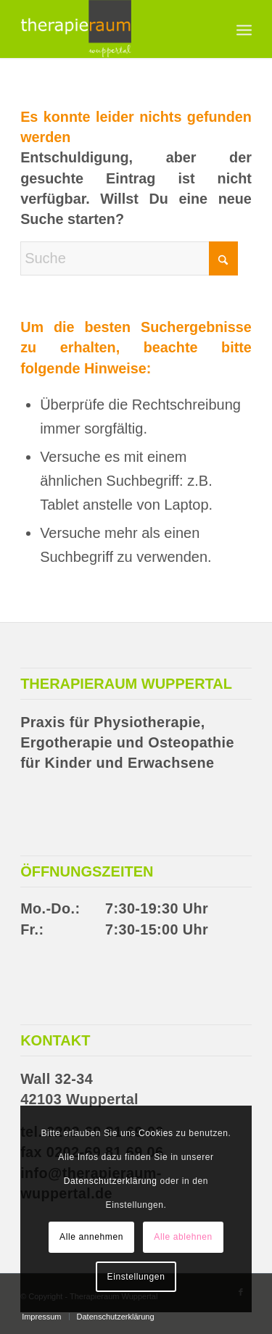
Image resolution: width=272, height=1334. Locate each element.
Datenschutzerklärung (110, 1181)
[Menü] (244, 29)
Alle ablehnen (183, 1237)
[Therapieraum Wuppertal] (112, 29)
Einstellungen (136, 1277)
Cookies (156, 1133)
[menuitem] (244, 29)
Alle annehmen (91, 1237)
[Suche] (129, 258)
